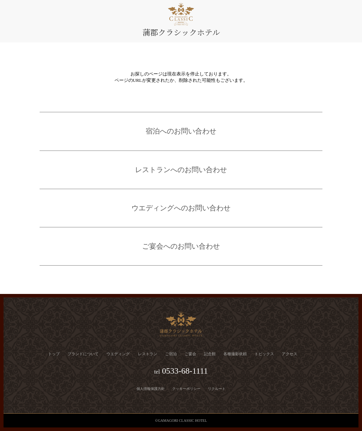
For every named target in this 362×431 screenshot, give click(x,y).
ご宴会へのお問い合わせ (181, 246)
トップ (54, 354)
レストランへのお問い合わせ (181, 170)
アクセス (289, 354)
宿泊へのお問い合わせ (181, 131)
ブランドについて (83, 354)
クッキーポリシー (186, 389)
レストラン (147, 354)
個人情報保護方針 (150, 389)
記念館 (210, 354)
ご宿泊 (171, 354)
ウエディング (118, 354)
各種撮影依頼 (235, 354)
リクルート (217, 389)
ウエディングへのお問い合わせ (181, 208)
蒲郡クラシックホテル (181, 32)
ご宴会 (190, 354)
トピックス (264, 354)
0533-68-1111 (185, 370)
